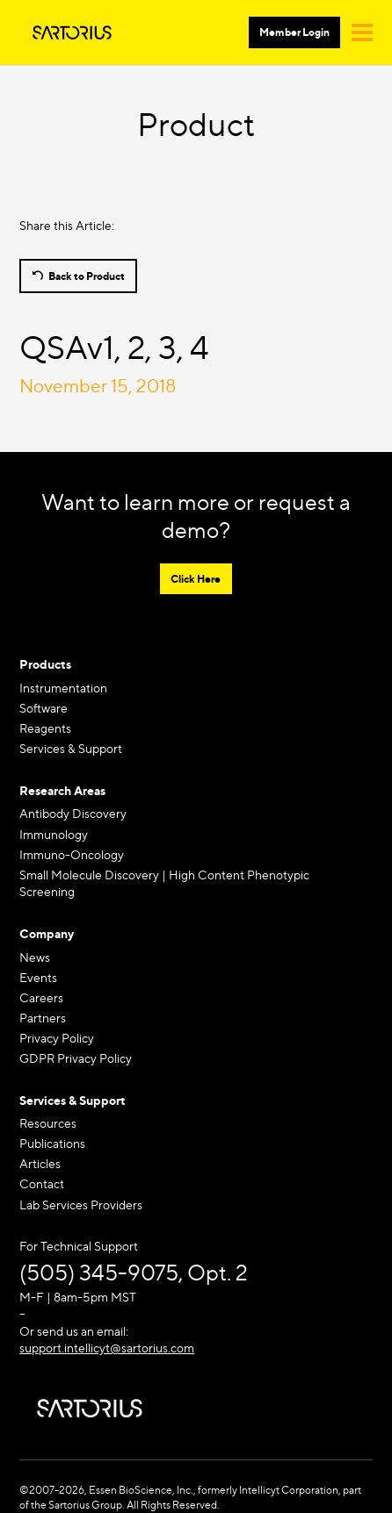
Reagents (45, 728)
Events (38, 977)
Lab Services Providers (80, 1204)
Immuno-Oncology (71, 854)
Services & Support (70, 748)
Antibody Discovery (73, 813)
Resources (47, 1122)
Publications (52, 1143)
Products (45, 663)
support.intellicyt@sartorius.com (106, 1347)
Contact (41, 1183)
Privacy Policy (56, 1037)
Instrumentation (63, 687)
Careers (41, 997)
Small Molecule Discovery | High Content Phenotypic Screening (164, 883)
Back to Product (86, 276)
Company (46, 933)
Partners (42, 1017)
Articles (40, 1163)
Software (43, 707)
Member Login (294, 32)
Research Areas (62, 790)
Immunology (53, 834)
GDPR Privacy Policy (75, 1057)
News (34, 957)
